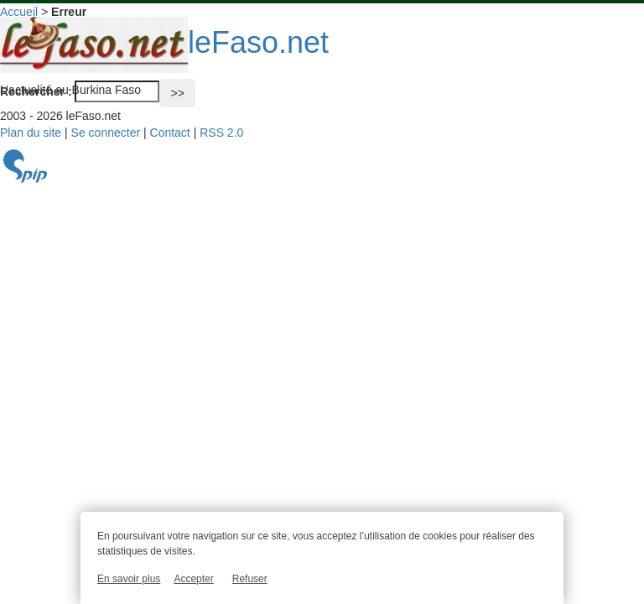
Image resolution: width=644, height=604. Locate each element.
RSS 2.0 (221, 132)
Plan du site (30, 132)
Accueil (19, 11)
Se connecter (106, 132)
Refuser (249, 579)
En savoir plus (128, 579)
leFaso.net (164, 42)
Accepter (193, 579)
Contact (170, 132)
